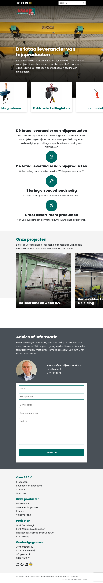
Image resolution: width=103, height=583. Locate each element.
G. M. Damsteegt (25, 525)
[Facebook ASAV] (22, 3)
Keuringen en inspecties (29, 485)
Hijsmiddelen (23, 503)
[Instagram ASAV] (18, 3)
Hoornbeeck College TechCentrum (35, 532)
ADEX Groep (22, 536)
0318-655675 (54, 372)
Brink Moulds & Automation (30, 529)
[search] (72, 3)
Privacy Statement (70, 576)
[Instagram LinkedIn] (26, 3)
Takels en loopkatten (27, 507)
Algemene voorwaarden (49, 576)
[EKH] (30, 3)
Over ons (21, 493)
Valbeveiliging (23, 514)
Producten (22, 482)
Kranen (20, 511)
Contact (20, 489)
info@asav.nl (54, 369)
